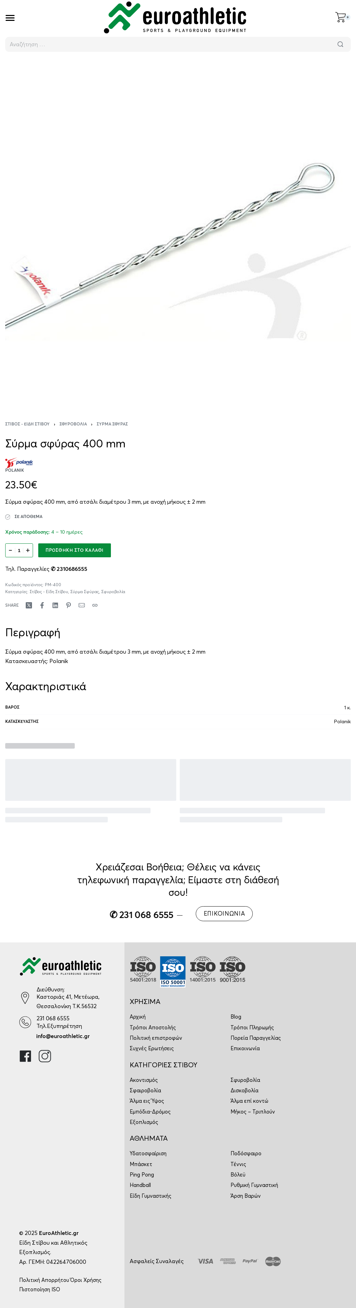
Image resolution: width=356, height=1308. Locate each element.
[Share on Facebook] (42, 605)
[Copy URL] (95, 605)
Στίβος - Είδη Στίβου (27, 424)
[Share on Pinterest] (68, 605)
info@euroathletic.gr (63, 1036)
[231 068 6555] (25, 1022)
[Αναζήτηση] (340, 44)
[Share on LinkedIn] (55, 605)
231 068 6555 (53, 1018)
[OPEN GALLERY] (178, 232)
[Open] (10, 18)
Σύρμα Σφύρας (112, 424)
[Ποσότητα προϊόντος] (19, 550)
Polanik (58, 660)
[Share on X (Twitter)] (29, 605)
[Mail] (82, 605)
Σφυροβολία (73, 424)
